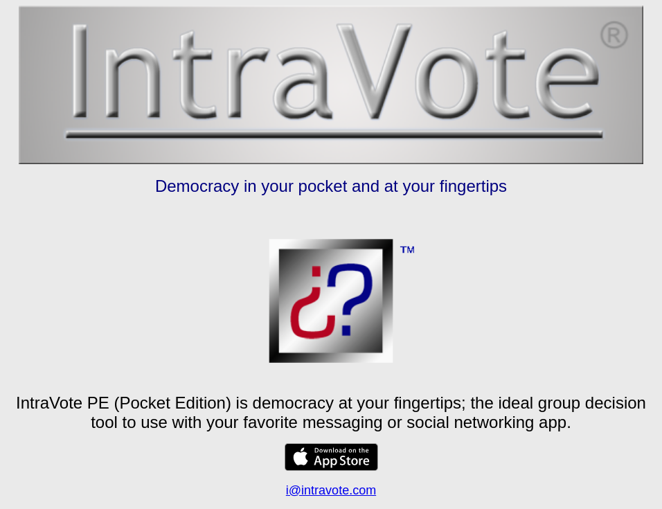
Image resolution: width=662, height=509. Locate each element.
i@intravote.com (331, 490)
